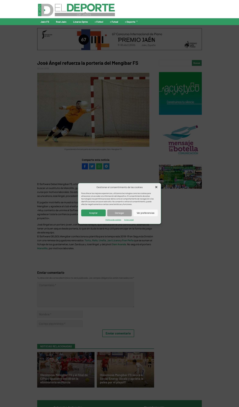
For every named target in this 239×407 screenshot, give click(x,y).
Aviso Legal (129, 219)
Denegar (119, 213)
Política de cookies (113, 219)
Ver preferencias (145, 213)
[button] (156, 187)
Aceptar (93, 213)
